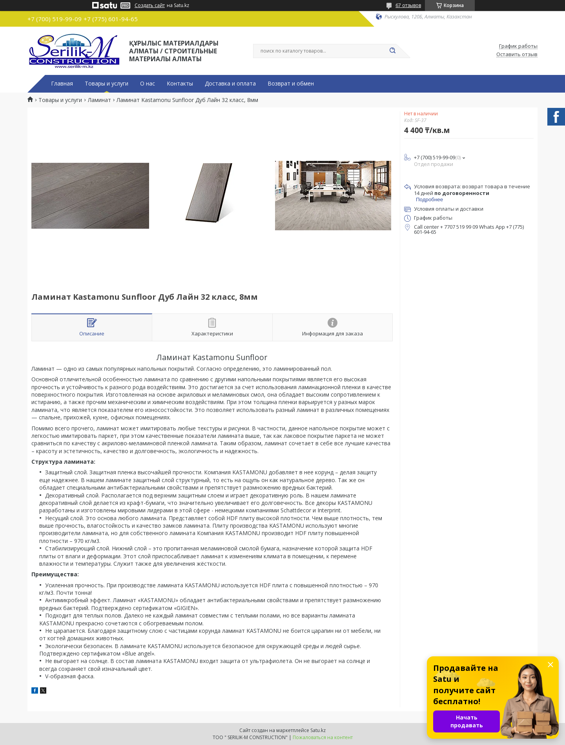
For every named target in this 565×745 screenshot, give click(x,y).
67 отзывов (408, 5)
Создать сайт (150, 5)
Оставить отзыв (517, 54)
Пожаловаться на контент (323, 737)
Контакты (180, 83)
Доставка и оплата (230, 83)
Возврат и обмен (291, 83)
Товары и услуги (106, 83)
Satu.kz (318, 730)
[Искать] (392, 51)
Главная (62, 83)
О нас (147, 83)
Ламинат (99, 100)
